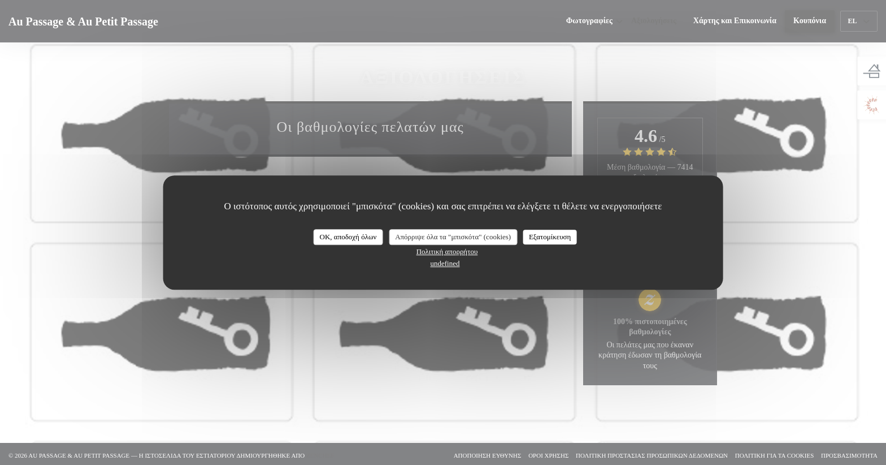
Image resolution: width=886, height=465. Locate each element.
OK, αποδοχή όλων (348, 236)
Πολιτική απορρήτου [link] (447, 251)
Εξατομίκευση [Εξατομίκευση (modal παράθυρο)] (550, 236)
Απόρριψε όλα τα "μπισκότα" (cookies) (453, 236)
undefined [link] (445, 263)
